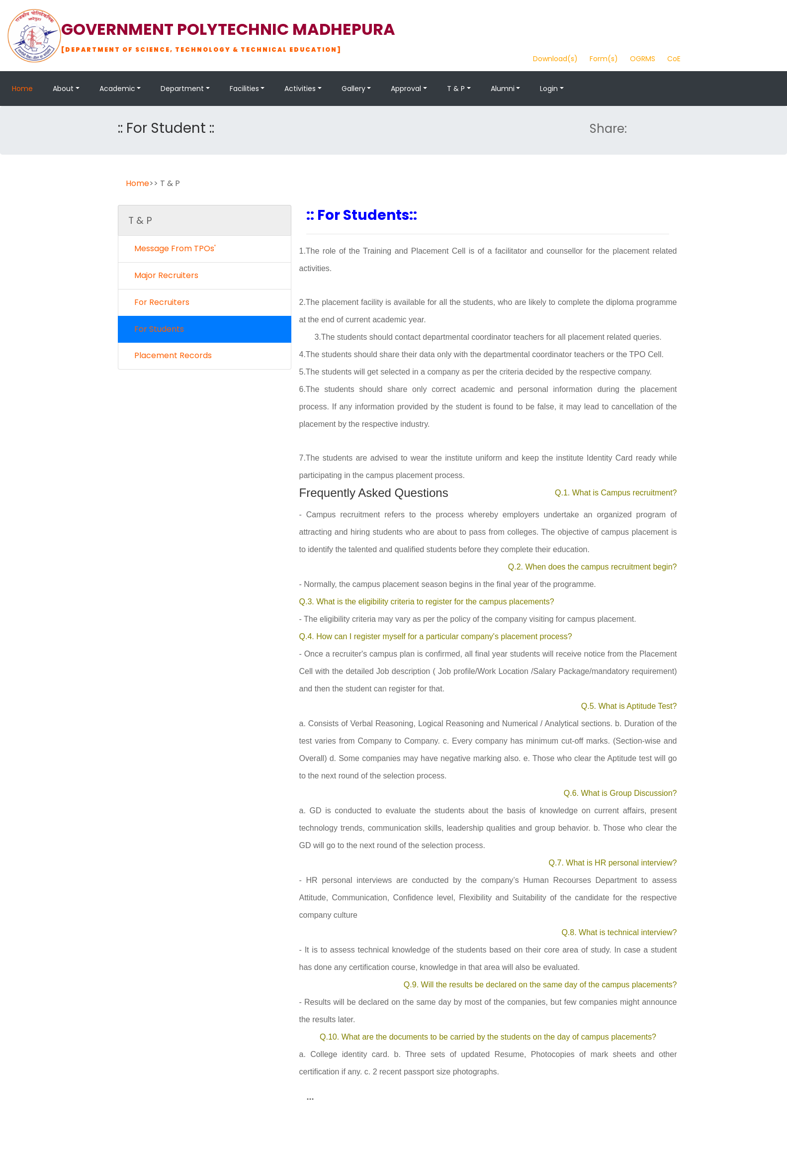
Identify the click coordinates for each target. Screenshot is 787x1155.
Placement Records (170, 355)
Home (22, 89)
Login (549, 89)
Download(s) (555, 59)
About (63, 89)
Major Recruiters (163, 275)
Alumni (503, 89)
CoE (674, 59)
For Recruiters (158, 302)
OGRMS (642, 59)
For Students (156, 329)
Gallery (353, 89)
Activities (300, 89)
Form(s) (604, 59)
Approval (406, 89)
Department (182, 89)
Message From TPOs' (172, 248)
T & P (456, 89)
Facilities (244, 89)
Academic (117, 89)
